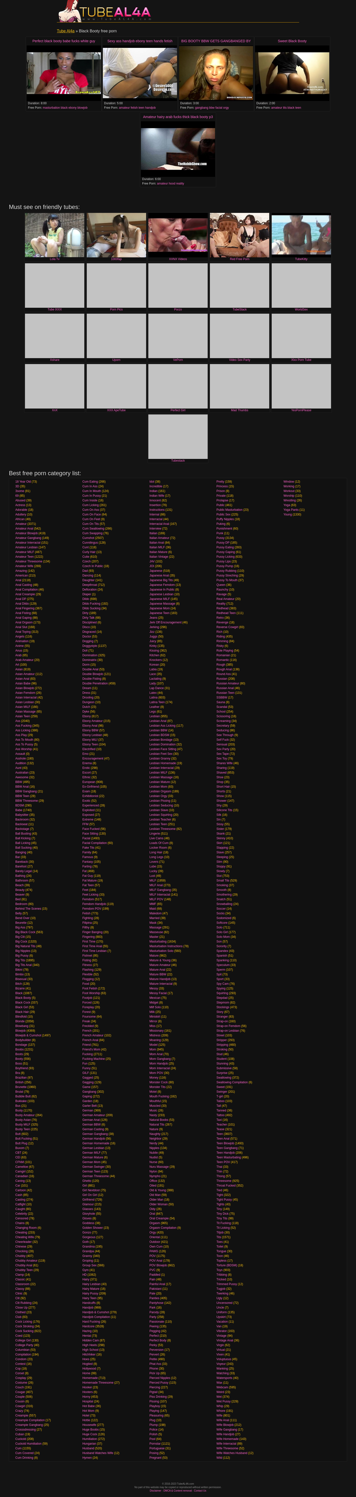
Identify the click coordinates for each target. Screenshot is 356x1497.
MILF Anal (156, 885)
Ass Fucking (23, 725)
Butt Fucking (23, 1138)
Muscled (154, 1105)
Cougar (20, 1392)
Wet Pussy (224, 1401)
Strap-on (222, 1021)
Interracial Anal (159, 524)
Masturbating (157, 941)
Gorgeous (88, 1237)
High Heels (89, 1345)
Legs (152, 711)
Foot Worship (91, 993)
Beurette (20, 922)
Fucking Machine (93, 1059)
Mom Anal (155, 1054)
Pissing (154, 1401)
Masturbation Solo (161, 951)
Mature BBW (157, 974)
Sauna (221, 702)
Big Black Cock (25, 932)
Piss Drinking (158, 1396)
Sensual (222, 744)
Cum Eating (90, 481)
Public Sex (224, 514)
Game (86, 1087)
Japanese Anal (159, 575)
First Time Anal (92, 946)
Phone (153, 1368)
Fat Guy (87, 876)
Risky (220, 646)
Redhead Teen (226, 613)
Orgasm (154, 1223)
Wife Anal (223, 1420)
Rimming (222, 641)
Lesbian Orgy (158, 796)
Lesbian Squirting (160, 815)
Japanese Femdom (162, 585)
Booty (19, 1059)
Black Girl (21, 1007)
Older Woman (158, 1204)
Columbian (22, 1350)
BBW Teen (22, 796)
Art (17, 664)
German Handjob (93, 1138)
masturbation (51, 107)
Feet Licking (90, 894)
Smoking (222, 885)
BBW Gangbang (26, 791)
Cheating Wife (24, 1237)
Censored (21, 1218)
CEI (17, 1157)
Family (86, 852)
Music (153, 1110)
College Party (24, 1345)
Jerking (154, 627)
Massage (155, 927)
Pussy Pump (225, 566)
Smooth (222, 890)
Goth (85, 1242)
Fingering (88, 937)
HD (84, 1274)
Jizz (152, 632)
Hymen (87, 1457)
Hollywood (89, 1368)
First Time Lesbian (94, 951)
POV (152, 1256)
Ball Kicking (23, 838)
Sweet (221, 1087)
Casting (20, 1199)
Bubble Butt (23, 1096)
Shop (220, 782)
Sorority (222, 946)
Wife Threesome (227, 1448)
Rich (219, 632)
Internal (154, 514)
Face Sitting (90, 833)
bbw (212, 107)
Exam (86, 791)
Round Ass (224, 674)
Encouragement (92, 758)
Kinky (152, 646)
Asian (19, 669)
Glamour (88, 1204)
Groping (87, 1260)
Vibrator (222, 1331)
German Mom (91, 1162)
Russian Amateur (228, 683)
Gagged (87, 1077)
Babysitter (21, 815)
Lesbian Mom (158, 786)
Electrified (88, 749)
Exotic (86, 800)
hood (172, 183)
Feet (85, 890)
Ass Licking (22, 730)
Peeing (153, 1326)
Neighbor (155, 1138)
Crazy (19, 1411)
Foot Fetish (89, 988)
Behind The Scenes (28, 908)
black (64, 107)
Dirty (85, 613)
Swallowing (224, 1077)
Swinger (222, 1091)
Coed (18, 1335)
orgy (226, 107)
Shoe (220, 777)
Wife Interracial (226, 1443)
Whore (221, 1411)
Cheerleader (23, 1242)
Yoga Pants (291, 510)
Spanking (223, 960)
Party (152, 1317)
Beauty (19, 890)
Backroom (22, 819)
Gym (85, 1270)
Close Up (21, 1307)
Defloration (89, 589)
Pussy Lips (224, 561)
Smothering (224, 894)
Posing (153, 1453)
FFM (85, 824)
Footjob (87, 998)
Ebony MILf (89, 739)
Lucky (153, 871)
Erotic (86, 768)
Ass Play (21, 735)
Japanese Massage (162, 603)
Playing (154, 1411)
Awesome (21, 777)
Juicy (152, 641)
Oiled (152, 1185)
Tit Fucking (224, 1223)
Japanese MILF (159, 599)
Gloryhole (88, 1213)
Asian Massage (25, 711)
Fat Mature (89, 880)
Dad (85, 571)
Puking (221, 524)
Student (222, 1059)
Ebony (86, 716)
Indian (153, 491)
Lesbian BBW (158, 730)
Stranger (222, 1016)
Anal (18, 580)
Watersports (224, 1378)
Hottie (86, 1420)
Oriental (154, 1237)
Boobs (19, 1049)
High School (90, 1350)
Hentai (86, 1335)
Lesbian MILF (158, 772)
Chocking (21, 1251)
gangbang (201, 107)
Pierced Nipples (159, 1378)
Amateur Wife (24, 566)
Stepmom (223, 1002)
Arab (18, 655)
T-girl (220, 1096)
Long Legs (156, 857)
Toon (220, 1256)
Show (220, 796)
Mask (152, 922)
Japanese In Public (161, 589)
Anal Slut (21, 627)
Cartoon (20, 1190)
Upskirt (221, 1317)
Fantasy (87, 861)
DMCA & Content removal (177, 1490)
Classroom (22, 1284)
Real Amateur (226, 599)
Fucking (87, 1054)
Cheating (21, 1232)
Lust (152, 876)
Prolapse (222, 500)
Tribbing (222, 1274)
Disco (86, 627)
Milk (152, 1012)
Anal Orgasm (24, 622)
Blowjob (20, 1030)
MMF (152, 904)
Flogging (88, 979)
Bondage (21, 1044)
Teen (220, 1134)
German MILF (91, 1152)
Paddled (154, 1274)
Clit (17, 1298)
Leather (154, 707)
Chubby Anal (23, 1265)
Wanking (222, 1368)
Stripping (222, 1044)
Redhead (223, 608)
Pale (152, 1293)
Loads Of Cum (158, 843)
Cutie (85, 556)
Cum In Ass (89, 486)
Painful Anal (157, 1284)
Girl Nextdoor (91, 1190)
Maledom (155, 913)
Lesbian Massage (161, 777)
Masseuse (156, 932)
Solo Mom (223, 937)
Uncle (220, 1307)
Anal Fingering (24, 608)
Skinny (221, 838)
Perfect (154, 1335)
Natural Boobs (158, 1120)
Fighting (87, 918)
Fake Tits (88, 847)
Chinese (20, 1246)
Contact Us (200, 1490)
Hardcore (88, 1326)
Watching (223, 1373)
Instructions (156, 510)
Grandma (88, 1246)
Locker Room (158, 847)
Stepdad (222, 998)
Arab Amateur (24, 660)
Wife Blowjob (225, 1425)
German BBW (91, 1124)
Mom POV (156, 1073)
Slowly (221, 871)
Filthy (85, 927)
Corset (19, 1373)
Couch (19, 1387)
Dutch (86, 707)
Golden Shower (92, 1228)
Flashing (87, 969)
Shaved (222, 772)
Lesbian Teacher (160, 819)
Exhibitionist (90, 796)
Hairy (85, 1279)
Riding (221, 636)
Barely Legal (23, 871)
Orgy (152, 1232)
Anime (19, 646)
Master (153, 937)
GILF (85, 1073)
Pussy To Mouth (227, 580)
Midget (153, 1002)
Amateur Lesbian (26, 547)
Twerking (222, 1293)
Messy (153, 988)
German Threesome (95, 1176)
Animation (21, 641)
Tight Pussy (224, 1199)
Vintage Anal (225, 1340)
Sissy (220, 824)
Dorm (85, 664)
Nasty (153, 1115)
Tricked (221, 1279)
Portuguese (156, 1448)
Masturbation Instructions (165, 946)
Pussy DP (223, 542)
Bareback (21, 861)
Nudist (153, 1157)
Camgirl (20, 1171)
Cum (18, 1448)
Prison (221, 491)
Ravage (222, 594)
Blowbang (21, 1026)
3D (17, 486)
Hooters (87, 1392)
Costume (21, 1382)
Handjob (87, 1307)
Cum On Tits (90, 524)
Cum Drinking (24, 1457)
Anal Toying (23, 632)
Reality (221, 603)
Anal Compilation (26, 589)
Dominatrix (89, 660)
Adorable (21, 510)
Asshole (20, 758)
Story (220, 1012)
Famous (87, 857)
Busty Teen (22, 1129)
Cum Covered (24, 1453)
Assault (20, 754)
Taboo (221, 1101)
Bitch (18, 983)
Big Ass (20, 927)
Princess (222, 486)
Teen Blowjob (225, 1143)
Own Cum (155, 1246)
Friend (86, 1044)
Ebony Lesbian (92, 735)
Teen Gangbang (227, 1148)
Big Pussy (21, 955)
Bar (17, 857)
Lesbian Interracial (161, 768)
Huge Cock (89, 1434)
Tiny (219, 1209)
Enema (87, 763)
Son (219, 941)
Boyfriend (21, 1068)
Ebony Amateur (92, 721)
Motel (152, 1091)
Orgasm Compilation (162, 1228)
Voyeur (221, 1364)
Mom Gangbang (160, 1059)
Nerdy (153, 1143)
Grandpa (88, 1251)
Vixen (220, 1354)
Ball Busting (23, 833)
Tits (219, 1237)
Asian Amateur (25, 674)
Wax (219, 1382)
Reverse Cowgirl (227, 627)
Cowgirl (20, 1406)
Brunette (20, 1087)
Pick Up (154, 1373)
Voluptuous (224, 1359)
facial (218, 107)
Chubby (20, 1256)
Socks (221, 913)
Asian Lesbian (24, 702)
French (86, 1030)
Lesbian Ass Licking (162, 725)
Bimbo (19, 974)
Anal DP (20, 599)
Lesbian (154, 716)
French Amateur (92, 1035)
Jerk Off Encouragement (165, 622)
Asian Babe (22, 683)
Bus (18, 1105)
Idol (151, 481)
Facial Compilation (94, 843)
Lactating (155, 678)
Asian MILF (22, 707)
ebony (72, 107)
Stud (220, 1054)
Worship (289, 495)
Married (154, 918)
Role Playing (225, 650)
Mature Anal (157, 969)
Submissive (224, 1068)
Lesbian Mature (159, 782)
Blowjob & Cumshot (28, 1035)
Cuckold (20, 1439)
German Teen (91, 1171)
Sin (219, 819)
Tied (219, 1190)
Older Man (156, 1199)
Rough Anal (224, 669)
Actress (20, 505)
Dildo (85, 599)
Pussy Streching (227, 575)
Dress (86, 693)
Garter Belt (89, 1105)
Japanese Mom (159, 608)
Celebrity (21, 1213)
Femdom (88, 899)
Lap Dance (156, 688)
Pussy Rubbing (227, 571)
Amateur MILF (24, 552)
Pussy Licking (226, 556)
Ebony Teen (90, 744)
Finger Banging (92, 932)
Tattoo (221, 1115)
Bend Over (22, 918)
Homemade (90, 1378)
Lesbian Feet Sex (160, 754)
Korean (154, 664)
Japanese (155, 571)
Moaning (155, 1040)
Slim (219, 861)
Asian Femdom (25, 693)
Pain (152, 1279)
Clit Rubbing (23, 1303)
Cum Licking (90, 505)
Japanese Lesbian (161, 594)
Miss (152, 1026)
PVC (152, 1270)
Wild (219, 1457)
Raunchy (222, 589)
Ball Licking (22, 843)
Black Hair (22, 1012)
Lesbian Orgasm (160, 791)
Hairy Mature (90, 1289)
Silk (219, 815)
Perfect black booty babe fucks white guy (63, 41)
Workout (289, 491)
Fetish (86, 913)
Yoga (287, 505)
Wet (219, 1396)
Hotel (85, 1415)
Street (220, 1035)
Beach (19, 885)
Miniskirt (154, 1016)
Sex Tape (223, 754)
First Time (88, 941)
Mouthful (155, 1101)
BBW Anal (22, 786)
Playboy (154, 1406)
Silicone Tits (224, 810)
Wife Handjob (225, 1434)
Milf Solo (155, 1007)
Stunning (222, 1063)
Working (289, 486)
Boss (18, 1063)
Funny (86, 1068)
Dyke (85, 711)
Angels (19, 636)
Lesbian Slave (158, 810)
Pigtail (153, 1392)
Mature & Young (159, 960)
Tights (220, 1204)
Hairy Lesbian (91, 1284)
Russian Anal (225, 688)
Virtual (221, 1350)
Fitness (87, 965)
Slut (219, 876)
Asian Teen (22, 716)
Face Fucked (90, 829)
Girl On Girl (89, 1195)
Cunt (85, 547)
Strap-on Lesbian (228, 1030)
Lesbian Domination (162, 744)
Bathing (20, 876)
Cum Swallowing (93, 528)
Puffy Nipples (225, 519)
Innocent (155, 500)
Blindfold (21, 1016)
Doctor (86, 636)
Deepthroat (89, 585)
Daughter (88, 580)
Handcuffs (89, 1303)
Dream (86, 688)
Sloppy (221, 866)
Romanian (223, 655)
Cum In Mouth (91, 491)
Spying (221, 988)
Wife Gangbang (227, 1429)
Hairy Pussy (90, 1293)
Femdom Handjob (94, 904)
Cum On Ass (90, 510)
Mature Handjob (159, 979)
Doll (85, 650)
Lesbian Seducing (161, 805)
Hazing (86, 1331)
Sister (220, 829)
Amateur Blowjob (26, 533)
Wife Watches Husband (232, 1453)
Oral (152, 1213)
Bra (17, 1073)
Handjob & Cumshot (95, 1312)
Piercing (154, 1387)
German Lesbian (93, 1148)
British (19, 1082)
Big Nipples (22, 951)
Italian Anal (156, 542)
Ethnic (86, 777)
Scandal (222, 707)
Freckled (88, 1026)
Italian (153, 533)
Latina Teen (157, 702)
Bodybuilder (23, 1040)
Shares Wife (225, 763)
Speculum (223, 965)
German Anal (91, 1120)
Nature (153, 1129)
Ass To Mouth (24, 739)
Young (288, 514)
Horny (86, 1396)
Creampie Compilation (30, 1420)
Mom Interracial (159, 1068)
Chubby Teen (24, 1270)
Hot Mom (88, 1411)
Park (152, 1307)
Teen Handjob (226, 1152)
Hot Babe (88, 1406)
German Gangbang (95, 1134)
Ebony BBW (90, 730)
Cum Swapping (92, 533)
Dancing (87, 575)
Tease (220, 1129)
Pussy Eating (225, 547)
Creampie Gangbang (29, 1425)
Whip (220, 1406)
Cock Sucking (24, 1331)
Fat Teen (88, 885)
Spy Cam (223, 983)
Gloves (86, 1218)
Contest (20, 1364)
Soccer (221, 908)
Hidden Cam (90, 1340)
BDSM (19, 805)
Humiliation (89, 1439)
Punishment (224, 528)
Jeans (153, 617)
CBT (18, 1152)
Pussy (221, 538)
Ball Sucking (23, 847)
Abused (20, 500)
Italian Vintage (158, 556)
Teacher (222, 1124)
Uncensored (225, 1303)
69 (17, 495)
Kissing (154, 650)
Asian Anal (22, 678)
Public (221, 505)
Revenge (222, 622)
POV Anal (155, 1260)
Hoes (85, 1359)
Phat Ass (155, 1364)
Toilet (220, 1246)
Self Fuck (223, 739)
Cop (18, 1368)
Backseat (21, 824)
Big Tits (20, 960)
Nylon (153, 1171)
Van (219, 1326)
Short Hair (223, 786)
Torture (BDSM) (227, 1265)
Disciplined (89, 622)
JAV (152, 561)
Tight (220, 1195)
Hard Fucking (91, 1321)
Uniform (222, 1312)
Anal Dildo (22, 603)
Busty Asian (23, 1120)
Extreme (87, 819)
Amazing (21, 571)
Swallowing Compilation (232, 1082)
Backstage (22, 829)
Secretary (223, 725)
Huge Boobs (90, 1429)
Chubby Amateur (26, 1260)
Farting (86, 866)
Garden (87, 1101)
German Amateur (93, 1115)
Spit (219, 974)
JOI (151, 566)
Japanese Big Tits (161, 580)
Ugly (219, 1298)
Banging (20, 852)
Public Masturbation (230, 510)
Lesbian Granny (159, 758)
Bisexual (20, 979)
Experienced (90, 805)
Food (85, 983)
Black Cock (22, 1002)
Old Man (154, 1195)
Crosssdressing (25, 1429)
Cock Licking (23, 1321)
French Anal (90, 1040)
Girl (84, 1185)
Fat (84, 871)
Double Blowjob (92, 674)
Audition (20, 763)
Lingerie (154, 833)
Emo (85, 754)
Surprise (222, 1073)
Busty (19, 1110)
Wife (219, 1415)
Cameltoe (21, 1167)
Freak (86, 1021)
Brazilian (21, 1077)
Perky (153, 1345)
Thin (219, 1171)
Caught (20, 1209)
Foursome (89, 1016)
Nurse (153, 1162)
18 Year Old (23, 481)
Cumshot (88, 538)
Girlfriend (88, 1199)
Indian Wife (156, 495)
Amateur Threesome (28, 561)
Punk (220, 533)
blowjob (82, 107)
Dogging (87, 641)
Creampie (21, 1415)
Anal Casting (23, 585)
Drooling (87, 697)
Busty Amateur (25, 1115)
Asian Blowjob (24, 688)
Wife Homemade (228, 1439)
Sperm (221, 969)
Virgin (220, 1345)
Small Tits (223, 880)
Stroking (222, 1049)
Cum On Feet (91, 519)
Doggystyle (89, 646)
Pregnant (155, 1457)
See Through (225, 735)
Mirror (153, 1021)
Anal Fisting (23, 613)
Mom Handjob (158, 1063)
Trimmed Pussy (227, 1284)
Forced (86, 1002)
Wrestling (290, 500)
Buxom (19, 1148)
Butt (18, 1134)
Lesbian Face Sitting (162, 749)
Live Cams (156, 838)
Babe (18, 810)
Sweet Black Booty (292, 41)
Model (153, 1044)
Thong (221, 1176)
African (19, 519)
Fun (85, 1063)
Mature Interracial (160, 983)
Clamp (19, 1274)
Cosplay (20, 1378)
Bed (18, 899)
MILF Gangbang (160, 890)
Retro (220, 617)
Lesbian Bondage (160, 739)
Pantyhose (156, 1303)
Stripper (222, 1040)
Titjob (220, 1232)
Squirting (222, 993)
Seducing (223, 730)
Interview (155, 528)
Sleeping (222, 857)
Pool (152, 1439)
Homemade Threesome (97, 1382)
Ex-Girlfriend (90, 786)
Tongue (221, 1251)
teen (141, 107)
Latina (153, 697)
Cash (18, 1195)
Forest (86, 1012)
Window (289, 481)
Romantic (223, 660)
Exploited (88, 810)
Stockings (223, 1007)
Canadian (21, 1176)
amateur (124, 107)
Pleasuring (156, 1415)
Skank (221, 833)
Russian (222, 678)
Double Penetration (95, 683)
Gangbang (89, 1091)
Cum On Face (91, 514)
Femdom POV (91, 908)
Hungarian (89, 1443)
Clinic (18, 1293)
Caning (20, 1181)
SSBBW (222, 697)
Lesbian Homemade (162, 763)
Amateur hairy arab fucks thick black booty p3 (178, 117)
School (221, 711)
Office (153, 1181)
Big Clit (20, 937)
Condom (20, 1359)
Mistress (154, 1035)
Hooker (87, 1387)
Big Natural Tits (25, 946)
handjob (150, 107)
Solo (219, 927)
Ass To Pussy (24, 744)
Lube (152, 866)
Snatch (221, 899)
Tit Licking (223, 1228)
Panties (154, 1298)
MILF (152, 880)
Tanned (221, 1110)
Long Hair (155, 852)
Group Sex (89, 1265)
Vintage (221, 1335)
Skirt (219, 843)
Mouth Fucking (159, 1096)
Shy (219, 805)
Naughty (154, 1134)
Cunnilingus (90, 542)
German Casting (93, 1129)
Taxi (219, 1120)
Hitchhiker (88, 1354)
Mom (152, 1049)
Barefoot (20, 866)
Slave (220, 852)
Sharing (222, 768)
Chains (19, 1223)
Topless (222, 1260)
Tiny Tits (222, 1218)
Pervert (154, 1354)
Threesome (224, 1181)
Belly (18, 913)
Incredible (155, 486)
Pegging (154, 1331)
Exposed (88, 815)
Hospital (87, 1401)
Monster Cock (158, 1082)
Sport (220, 979)
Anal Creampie (25, 594)
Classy (19, 1289)
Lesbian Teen (158, 824)
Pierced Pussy (158, 1382)
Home (86, 1373)
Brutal (19, 1091)
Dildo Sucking (91, 608)
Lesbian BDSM (159, 735)
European (88, 782)
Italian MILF (157, 547)
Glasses (87, 1209)
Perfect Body (157, 1340)
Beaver (20, 894)
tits (285, 107)
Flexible (87, 974)
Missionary (156, 1030)
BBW (18, 782)
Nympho (154, 1176)
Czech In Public (92, 566)
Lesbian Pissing (159, 800)
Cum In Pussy (91, 495)
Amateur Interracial (27, 542)
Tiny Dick (223, 1213)
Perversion (156, 1350)
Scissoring (223, 716)
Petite (153, 1359)
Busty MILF (22, 1124)
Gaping (87, 1096)
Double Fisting (91, 678)
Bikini (18, 969)
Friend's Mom (91, 1049)
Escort (86, 772)
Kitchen (154, 655)
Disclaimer (155, 1490)
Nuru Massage (159, 1167)
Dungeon (88, 702)
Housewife (89, 1425)
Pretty (220, 481)
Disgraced (89, 632)
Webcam (222, 1387)
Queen (221, 585)
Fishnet (87, 955)
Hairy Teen (89, 1298)
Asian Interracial (26, 697)
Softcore (222, 922)
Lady (152, 683)
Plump (153, 1425)
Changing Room (26, 1228)
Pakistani (155, 1289)
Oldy (152, 1209)
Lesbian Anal (157, 721)
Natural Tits (156, 1124)
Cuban (19, 1434)
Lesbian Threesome (162, 829)
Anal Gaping (23, 617)
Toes (220, 1242)
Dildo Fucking (91, 603)
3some (19, 491)
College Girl (23, 1340)
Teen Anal (223, 1138)
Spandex (222, 951)
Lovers (153, 861)
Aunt (18, 768)
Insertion (155, 505)
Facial (86, 838)
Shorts (221, 791)
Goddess (88, 1223)
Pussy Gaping (226, 552)
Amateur (20, 524)
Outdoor (154, 1242)
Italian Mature (158, 552)
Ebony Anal (89, 725)
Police (153, 1429)
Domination (89, 655)
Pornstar (154, 1443)
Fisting (86, 960)
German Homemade (95, 1143)
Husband (88, 1448)
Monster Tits (157, 1087)
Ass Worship (23, 749)
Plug (152, 1420)
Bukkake (21, 1101)
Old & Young (157, 1190)
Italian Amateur (159, 538)
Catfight (20, 1204)
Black (18, 993)
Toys (220, 1270)
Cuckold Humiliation (28, 1443)
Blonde (19, 1021)
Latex (152, 693)
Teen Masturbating (229, 1157)
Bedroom (21, 904)
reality (180, 183)
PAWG (153, 1251)
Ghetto (86, 1181)
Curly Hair (88, 552)
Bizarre (20, 988)
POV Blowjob (158, 1265)
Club (18, 1317)
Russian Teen (226, 693)
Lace (152, 674)
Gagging (87, 1082)
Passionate (156, 1321)
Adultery (20, 514)
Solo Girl (222, 932)
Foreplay (88, 1007)
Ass (17, 721)
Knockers (155, 660)
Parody (154, 1312)
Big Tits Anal (23, 965)
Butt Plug (21, 1143)
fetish (134, 107)
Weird (220, 1392)
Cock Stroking (24, 1326)
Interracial (155, 519)
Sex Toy (222, 758)
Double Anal (90, 669)
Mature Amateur (159, 965)
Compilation (23, 1354)
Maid (152, 908)
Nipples (154, 1148)
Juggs (153, 636)
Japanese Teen (159, 613)
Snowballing (225, 904)
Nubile (153, 1152)
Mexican (154, 998)
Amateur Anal (24, 528)
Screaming (224, 721)
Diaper (86, 594)
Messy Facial (158, 993)
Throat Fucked (226, 1185)
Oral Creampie (159, 1218)
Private (221, 495)
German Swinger (93, 1167)
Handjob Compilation (96, 1317)
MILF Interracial (159, 894)
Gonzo (86, 1232)
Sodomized (224, 918)
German (87, 1110)
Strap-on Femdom (229, 1026)
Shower (222, 800)
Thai (219, 1167)
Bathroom (21, 880)
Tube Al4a (65, 31)
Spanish (222, 955)
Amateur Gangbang (28, 538)
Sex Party (223, 749)
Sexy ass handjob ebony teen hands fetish (139, 41)
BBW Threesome (26, 800)
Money (153, 1077)
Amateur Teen (24, 556)
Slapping (222, 847)
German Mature (92, 1157)
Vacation (222, 1321)
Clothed (20, 1312)
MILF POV (156, 899)
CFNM (19, 1162)
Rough (221, 664)
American (21, 575)
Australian (21, 772)
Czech (86, 561)
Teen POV (223, 1162)
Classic (20, 1279)
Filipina (87, 922)
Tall (219, 1105)
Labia (152, 669)
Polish (153, 1434)
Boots (19, 1054)
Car (17, 1185)
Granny (87, 1256)
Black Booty (23, 998)
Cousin (19, 1401)
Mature (153, 955)
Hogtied (87, 1364)
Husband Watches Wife (97, 1453)
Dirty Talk (88, 617)
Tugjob (221, 1289)
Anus (18, 650)
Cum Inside (89, 500)
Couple (20, 1396)
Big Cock (21, 941)
